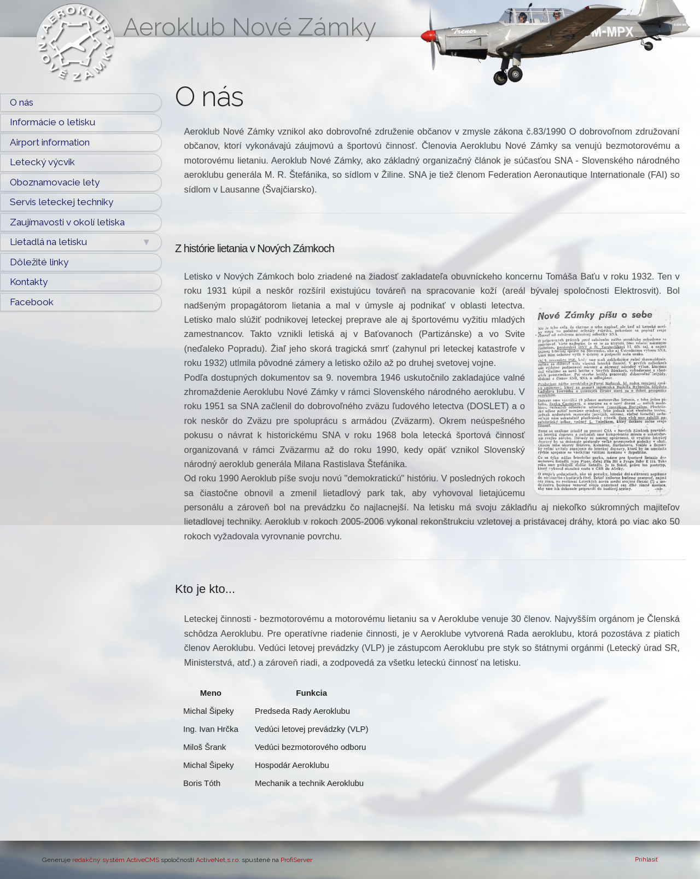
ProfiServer (296, 860)
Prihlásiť (646, 859)
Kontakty (29, 281)
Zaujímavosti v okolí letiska (67, 222)
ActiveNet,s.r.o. (218, 860)
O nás (21, 102)
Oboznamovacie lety (55, 182)
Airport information (50, 142)
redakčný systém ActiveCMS (115, 860)
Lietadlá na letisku (80, 242)
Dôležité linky (39, 262)
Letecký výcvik (42, 161)
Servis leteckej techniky (61, 201)
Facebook (32, 301)
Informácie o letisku (52, 122)
